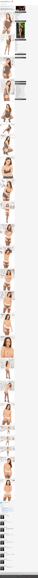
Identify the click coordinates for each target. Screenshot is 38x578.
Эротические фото (3, 575)
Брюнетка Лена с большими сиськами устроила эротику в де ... (20, 89)
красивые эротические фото (7, 1)
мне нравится (4, 502)
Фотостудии (7, 575)
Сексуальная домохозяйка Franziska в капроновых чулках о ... (20, 93)
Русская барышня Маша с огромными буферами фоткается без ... (20, 97)
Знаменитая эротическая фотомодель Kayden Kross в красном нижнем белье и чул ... (7, 510)
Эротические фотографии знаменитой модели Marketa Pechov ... (20, 90)
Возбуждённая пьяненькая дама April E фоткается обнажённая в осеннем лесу (7, 507)
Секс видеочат (14, 575)
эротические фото (2, 6)
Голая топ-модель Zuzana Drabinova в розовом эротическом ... (20, 88)
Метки (11, 575)
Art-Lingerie (7, 6)
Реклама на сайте (19, 575)
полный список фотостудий (20, 52)
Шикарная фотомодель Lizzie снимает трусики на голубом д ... (20, 92)
